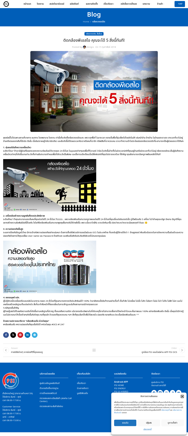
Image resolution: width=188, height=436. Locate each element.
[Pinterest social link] (20, 337)
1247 (180, 4)
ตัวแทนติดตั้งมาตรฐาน (49, 392)
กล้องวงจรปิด (98, 23)
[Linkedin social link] (27, 337)
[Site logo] (7, 5)
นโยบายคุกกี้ (166, 410)
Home (86, 23)
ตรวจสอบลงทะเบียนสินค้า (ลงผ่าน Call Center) (56, 403)
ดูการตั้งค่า (172, 423)
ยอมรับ (125, 423)
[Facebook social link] (6, 337)
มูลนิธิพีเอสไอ (82, 397)
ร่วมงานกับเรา (82, 392)
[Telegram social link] (35, 337)
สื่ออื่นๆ (99, 36)
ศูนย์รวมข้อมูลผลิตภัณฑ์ (50, 387)
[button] (182, 396)
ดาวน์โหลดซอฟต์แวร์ (48, 397)
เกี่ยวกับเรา (81, 387)
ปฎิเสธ (149, 423)
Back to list (94, 353)
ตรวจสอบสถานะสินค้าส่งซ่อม (51, 410)
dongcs (90, 49)
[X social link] (13, 337)
